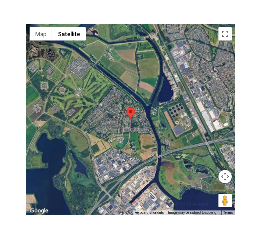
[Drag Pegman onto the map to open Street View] (225, 200)
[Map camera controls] (225, 176)
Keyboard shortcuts (149, 212)
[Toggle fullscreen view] (225, 33)
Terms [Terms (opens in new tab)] (228, 212)
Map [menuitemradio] (41, 34)
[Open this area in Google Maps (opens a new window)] (39, 210)
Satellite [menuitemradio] (69, 34)
